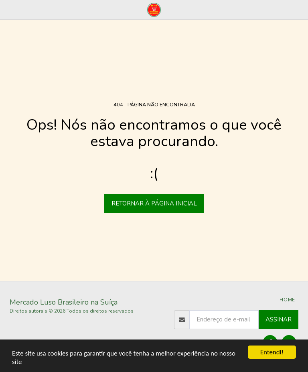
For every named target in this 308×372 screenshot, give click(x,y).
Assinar (278, 319)
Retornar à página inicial (154, 203)
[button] (9, 9)
